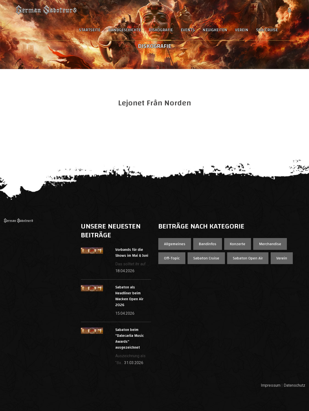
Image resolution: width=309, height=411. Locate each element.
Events (188, 30)
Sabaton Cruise (206, 258)
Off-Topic (172, 258)
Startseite (89, 30)
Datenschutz (294, 385)
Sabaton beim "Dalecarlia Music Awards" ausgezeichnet (129, 338)
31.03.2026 (133, 362)
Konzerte (237, 244)
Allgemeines (174, 244)
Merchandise (270, 244)
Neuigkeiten (215, 30)
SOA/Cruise (267, 30)
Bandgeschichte (124, 30)
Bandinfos (207, 244)
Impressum (270, 385)
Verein (241, 30)
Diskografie (161, 30)
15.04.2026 (124, 313)
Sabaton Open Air (248, 258)
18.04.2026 (124, 271)
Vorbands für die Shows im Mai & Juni (131, 252)
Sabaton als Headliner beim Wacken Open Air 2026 (129, 296)
